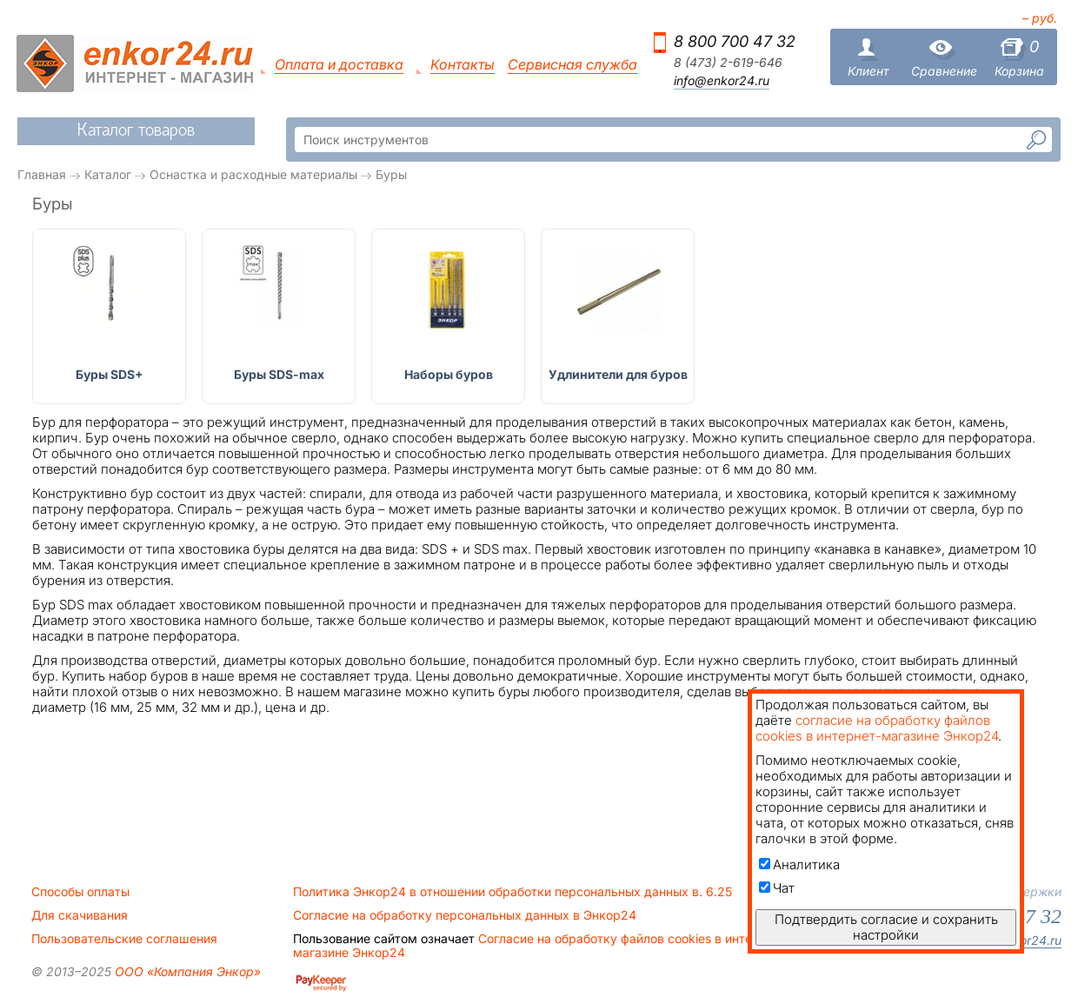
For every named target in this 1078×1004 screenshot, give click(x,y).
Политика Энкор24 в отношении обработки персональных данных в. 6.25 (512, 892)
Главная (41, 174)
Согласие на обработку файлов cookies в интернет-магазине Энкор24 (539, 946)
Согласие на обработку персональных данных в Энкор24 (464, 915)
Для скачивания (79, 915)
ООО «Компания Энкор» (186, 971)
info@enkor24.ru (721, 81)
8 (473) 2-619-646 (728, 63)
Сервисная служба (572, 65)
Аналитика (799, 864)
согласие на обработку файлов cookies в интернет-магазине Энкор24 (876, 728)
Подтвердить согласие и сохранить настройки (886, 927)
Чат (777, 888)
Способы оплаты (80, 892)
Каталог (107, 174)
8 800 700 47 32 (734, 41)
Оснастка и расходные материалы (253, 174)
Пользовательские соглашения (124, 939)
